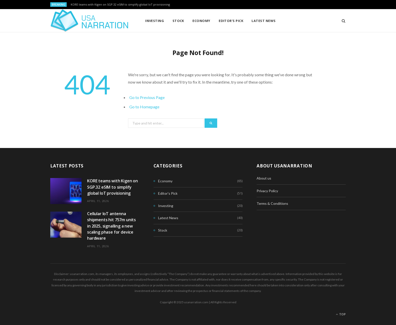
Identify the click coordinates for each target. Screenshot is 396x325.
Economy (201, 20)
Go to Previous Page (147, 97)
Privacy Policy (267, 191)
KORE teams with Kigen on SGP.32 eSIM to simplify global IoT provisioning (120, 4)
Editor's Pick (168, 193)
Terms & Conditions (272, 203)
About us (264, 178)
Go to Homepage (144, 106)
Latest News (264, 20)
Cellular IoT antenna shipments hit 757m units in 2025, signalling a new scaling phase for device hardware (111, 226)
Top (341, 314)
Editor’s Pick (231, 20)
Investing (154, 20)
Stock (178, 20)
